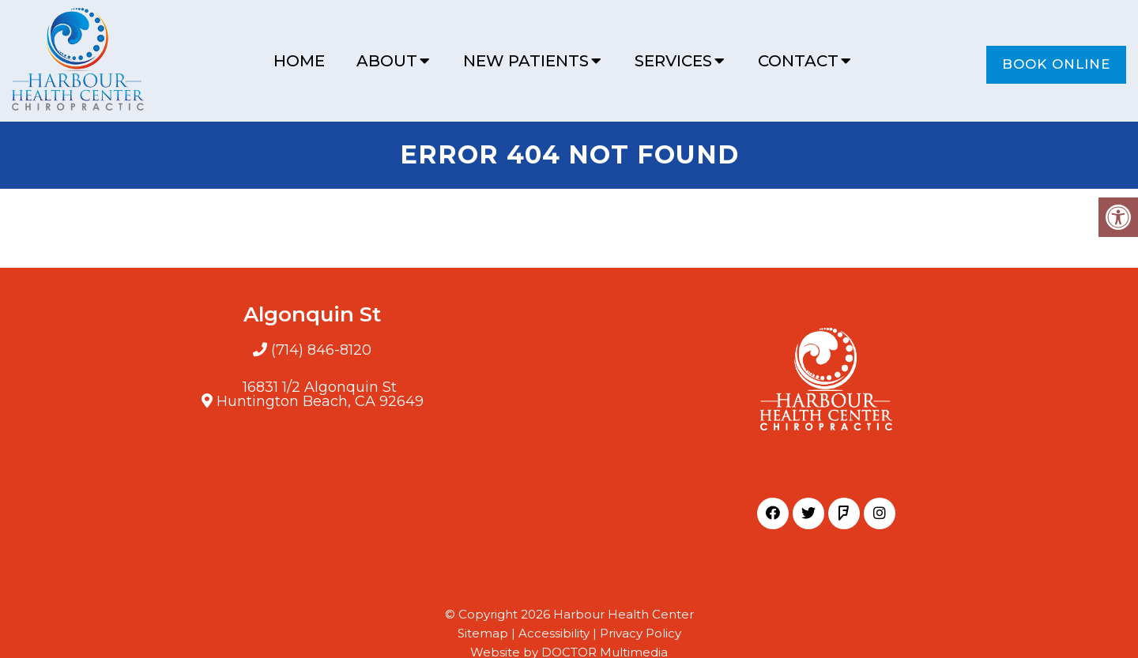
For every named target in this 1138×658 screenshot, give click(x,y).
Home (299, 60)
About (386, 60)
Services (673, 60)
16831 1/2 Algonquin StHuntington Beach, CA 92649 (320, 394)
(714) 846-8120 (321, 350)
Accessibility (554, 633)
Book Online (1056, 64)
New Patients (526, 60)
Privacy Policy (640, 633)
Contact (798, 60)
